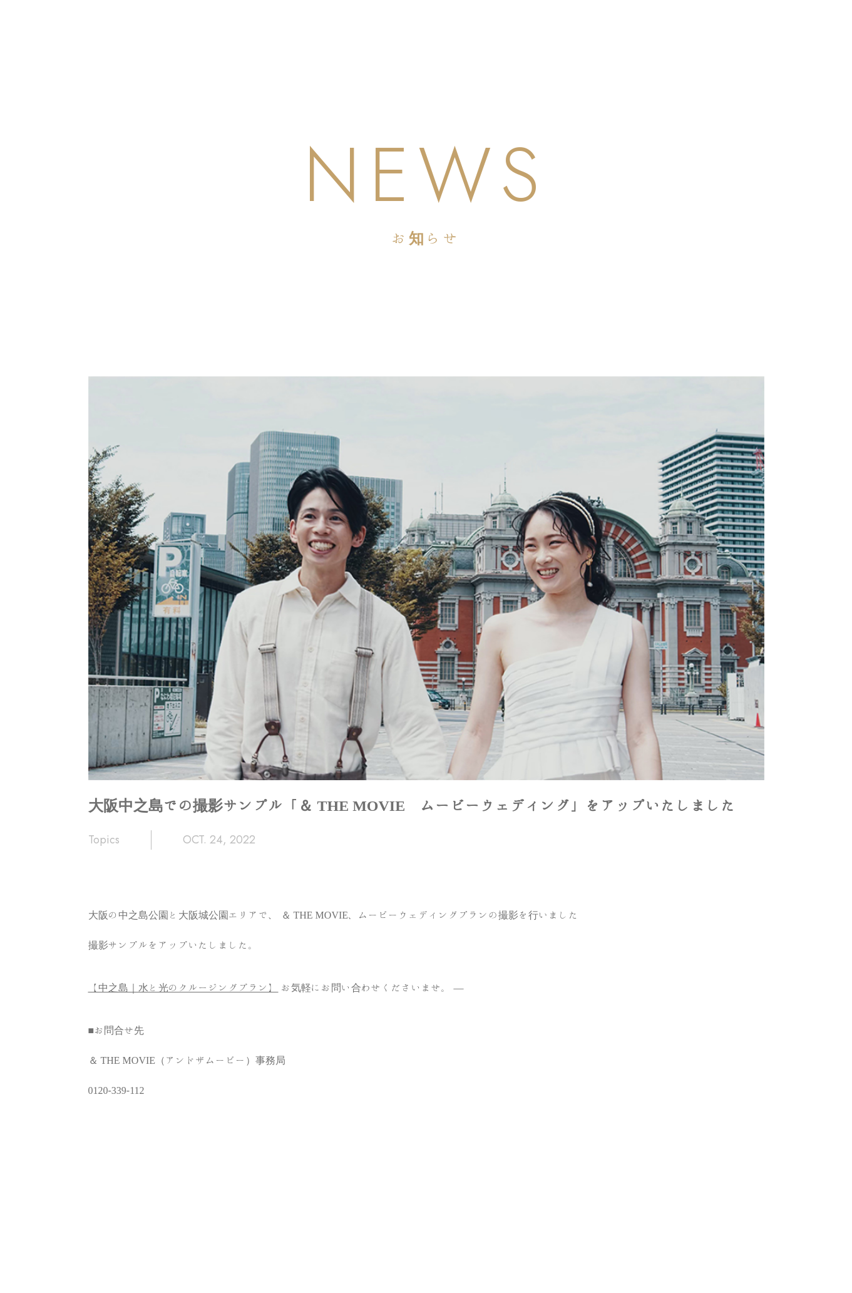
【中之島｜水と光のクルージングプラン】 (183, 987)
